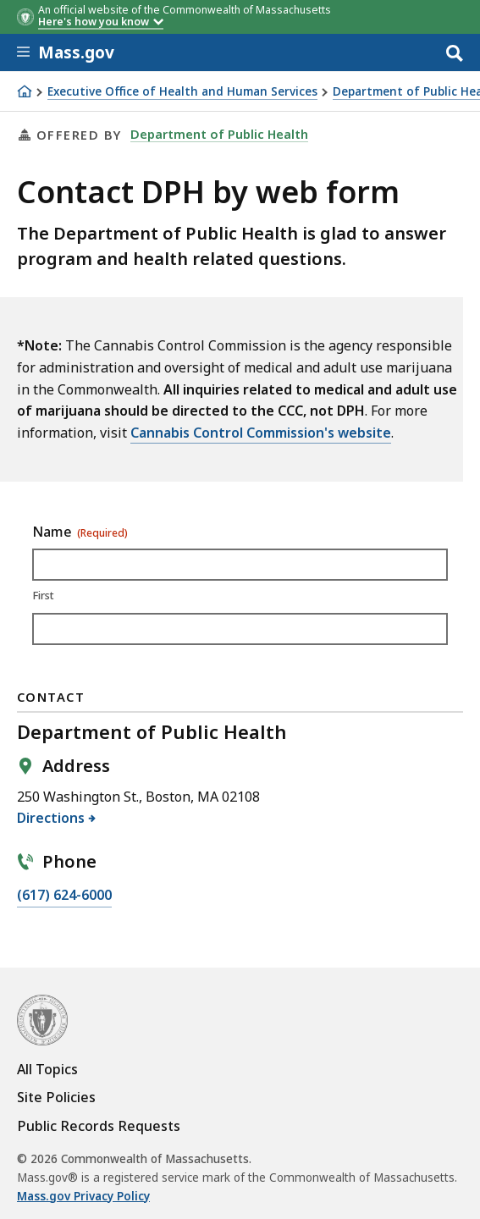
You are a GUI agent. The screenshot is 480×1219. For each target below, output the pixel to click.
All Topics (47, 1069)
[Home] (24, 91)
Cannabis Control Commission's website (260, 432)
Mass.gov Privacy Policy (83, 1196)
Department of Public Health (219, 133)
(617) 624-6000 (64, 895)
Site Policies (56, 1097)
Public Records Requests (98, 1126)
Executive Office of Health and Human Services (182, 92)
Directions (51, 817)
